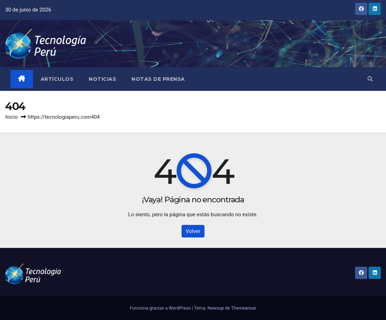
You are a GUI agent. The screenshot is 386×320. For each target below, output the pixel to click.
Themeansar (243, 308)
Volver (193, 231)
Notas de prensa (158, 79)
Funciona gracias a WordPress (161, 308)
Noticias (102, 79)
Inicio (11, 117)
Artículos (57, 79)
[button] (370, 79)
